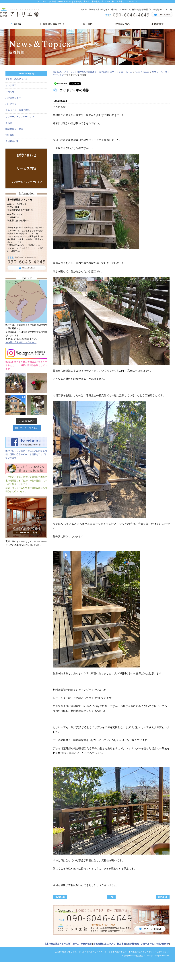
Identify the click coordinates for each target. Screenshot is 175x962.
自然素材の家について (104, 944)
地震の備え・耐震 (14, 129)
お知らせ (9, 91)
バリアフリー (12, 104)
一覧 (111, 897)
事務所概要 (86, 944)
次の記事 (60, 897)
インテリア (10, 85)
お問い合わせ (26, 155)
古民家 (8, 122)
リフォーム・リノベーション (19, 116)
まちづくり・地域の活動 (17, 110)
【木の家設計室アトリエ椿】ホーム (61, 944)
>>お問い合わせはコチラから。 (20, 342)
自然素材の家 (12, 141)
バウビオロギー (13, 98)
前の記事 (163, 897)
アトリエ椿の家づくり (16, 79)
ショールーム (147, 944)
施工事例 (9, 135)
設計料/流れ (133, 944)
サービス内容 (26, 168)
